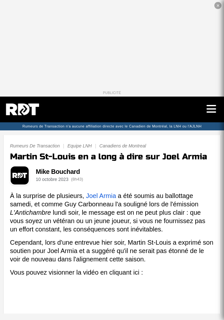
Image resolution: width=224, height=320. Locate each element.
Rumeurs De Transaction (35, 145)
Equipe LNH (79, 145)
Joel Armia (101, 195)
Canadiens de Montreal (122, 145)
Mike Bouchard (58, 171)
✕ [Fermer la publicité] (218, 5)
